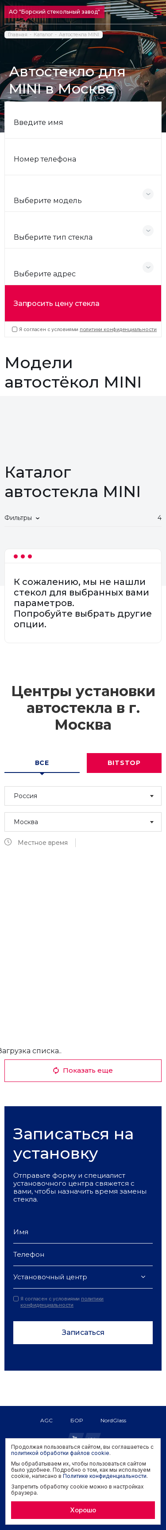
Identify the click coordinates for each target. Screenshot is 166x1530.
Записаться (83, 1332)
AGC (46, 1420)
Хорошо (83, 1510)
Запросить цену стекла (57, 303)
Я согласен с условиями (84, 329)
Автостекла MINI (79, 35)
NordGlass (113, 1420)
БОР (76, 1420)
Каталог (43, 35)
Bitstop (124, 763)
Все (42, 763)
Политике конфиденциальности (105, 1476)
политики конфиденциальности (118, 329)
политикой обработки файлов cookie (60, 1453)
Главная (17, 35)
